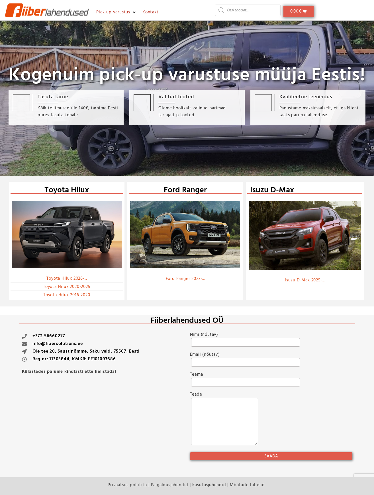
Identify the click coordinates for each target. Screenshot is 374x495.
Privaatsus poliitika (127, 485)
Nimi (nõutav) (244, 341)
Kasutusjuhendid (209, 485)
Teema (244, 381)
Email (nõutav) (244, 361)
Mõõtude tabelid (247, 485)
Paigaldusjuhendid (170, 485)
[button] (116, 12)
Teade (223, 421)
